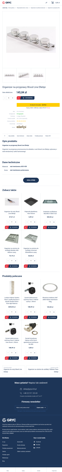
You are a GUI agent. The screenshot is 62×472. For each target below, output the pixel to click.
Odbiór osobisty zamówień (23, 451)
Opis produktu (11, 136)
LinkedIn (37, 447)
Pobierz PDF (48, 136)
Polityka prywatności (7, 448)
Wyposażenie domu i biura (22, 7)
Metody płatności (21, 448)
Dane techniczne (20, 136)
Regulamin (5, 445)
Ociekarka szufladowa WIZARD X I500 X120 (50, 212)
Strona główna (11, 7)
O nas (3, 442)
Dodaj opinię (31, 180)
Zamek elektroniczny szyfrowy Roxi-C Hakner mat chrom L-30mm (11, 340)
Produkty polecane (39, 136)
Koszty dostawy (21, 445)
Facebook (37, 442)
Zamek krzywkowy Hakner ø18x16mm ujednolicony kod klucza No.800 (31, 341)
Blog (3, 461)
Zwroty (4, 451)
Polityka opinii (6, 454)
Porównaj (18, 98)
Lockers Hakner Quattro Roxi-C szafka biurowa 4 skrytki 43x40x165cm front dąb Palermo (11, 300)
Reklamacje (5, 458)
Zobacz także (29, 136)
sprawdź (25, 118)
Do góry (4, 136)
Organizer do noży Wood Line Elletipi (11, 212)
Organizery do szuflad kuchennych (38, 7)
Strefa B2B (20, 442)
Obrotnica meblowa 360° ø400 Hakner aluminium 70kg (50, 299)
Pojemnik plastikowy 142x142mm (31, 212)
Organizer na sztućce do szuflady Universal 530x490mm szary (31, 250)
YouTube (37, 444)
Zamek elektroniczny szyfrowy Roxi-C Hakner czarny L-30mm (31, 299)
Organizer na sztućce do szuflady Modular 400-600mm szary (11, 250)
